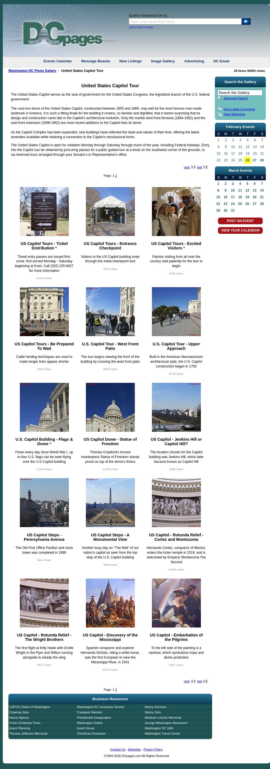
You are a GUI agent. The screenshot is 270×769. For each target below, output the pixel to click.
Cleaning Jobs (19, 712)
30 (225, 211)
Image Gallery (163, 61)
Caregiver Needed (89, 712)
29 (218, 211)
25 (240, 204)
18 (240, 197)
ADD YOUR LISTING (141, 27)
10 (232, 190)
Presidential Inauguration (94, 717)
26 (247, 160)
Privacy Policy (153, 749)
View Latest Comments (239, 109)
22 (218, 204)
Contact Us (117, 749)
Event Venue (85, 728)
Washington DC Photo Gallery (32, 71)
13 (254, 190)
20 (254, 197)
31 (232, 211)
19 (247, 197)
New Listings (130, 61)
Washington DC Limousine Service (101, 707)
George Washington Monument (166, 723)
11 (240, 190)
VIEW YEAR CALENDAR (240, 230)
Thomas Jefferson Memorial (28, 733)
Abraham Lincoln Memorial (163, 717)
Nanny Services (155, 707)
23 (225, 204)
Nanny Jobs (153, 712)
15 (218, 197)
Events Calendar (57, 61)
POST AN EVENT (240, 221)
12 (247, 190)
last (199, 167)
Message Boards (95, 61)
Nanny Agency (19, 717)
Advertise (134, 749)
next (187, 167)
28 (262, 160)
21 (262, 197)
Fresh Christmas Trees (24, 723)
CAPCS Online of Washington (29, 707)
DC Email (221, 61)
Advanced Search (236, 98)
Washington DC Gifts (159, 728)
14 (262, 190)
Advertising (194, 61)
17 (232, 197)
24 (232, 204)
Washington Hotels (90, 723)
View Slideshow (234, 114)
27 (254, 160)
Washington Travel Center (162, 733)
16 (225, 197)
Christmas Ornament (91, 733)
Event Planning (19, 728)
